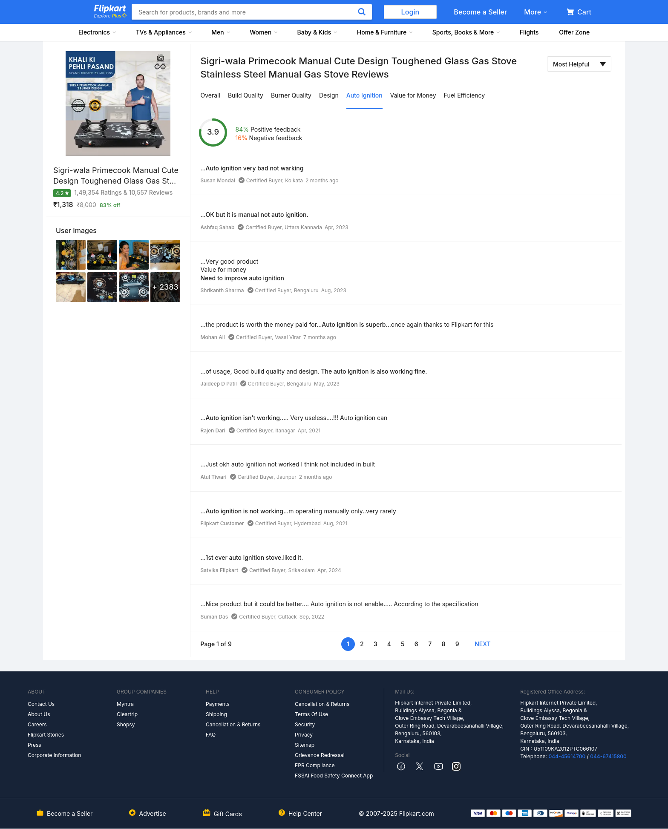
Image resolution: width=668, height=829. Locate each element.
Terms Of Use (311, 714)
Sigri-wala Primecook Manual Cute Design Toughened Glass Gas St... (116, 175)
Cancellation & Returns (233, 724)
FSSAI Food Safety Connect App (334, 775)
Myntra (125, 704)
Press (34, 745)
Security (305, 724)
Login (410, 12)
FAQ (211, 734)
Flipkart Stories (46, 734)
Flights (529, 32)
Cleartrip (127, 714)
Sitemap (304, 745)
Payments (218, 704)
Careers (37, 724)
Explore (110, 16)
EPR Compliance (314, 765)
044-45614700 (566, 756)
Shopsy (126, 724)
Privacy (304, 734)
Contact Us (41, 704)
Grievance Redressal (320, 755)
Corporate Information (54, 755)
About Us (39, 714)
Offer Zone (574, 32)
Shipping (216, 714)
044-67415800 (608, 756)
